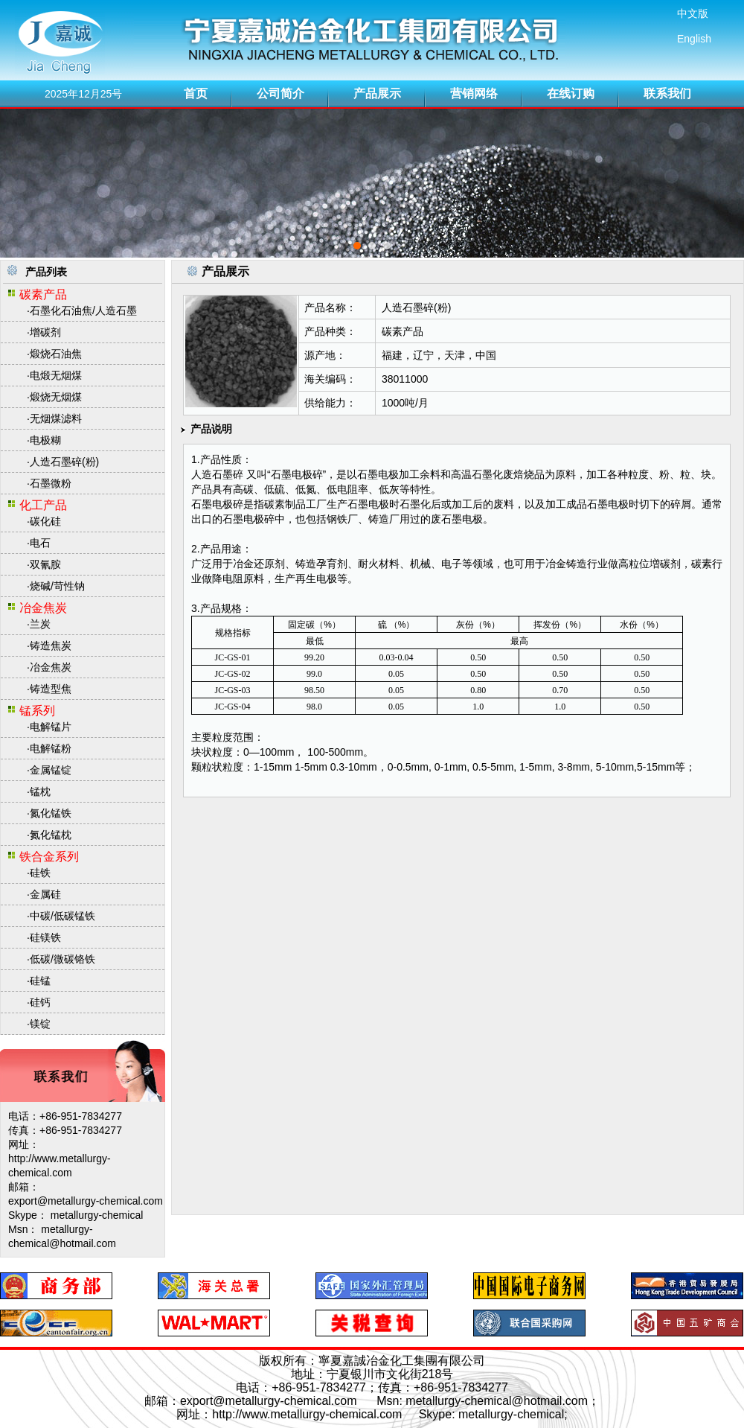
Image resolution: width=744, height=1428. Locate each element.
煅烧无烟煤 (56, 397)
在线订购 (570, 93)
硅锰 (40, 980)
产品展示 (377, 93)
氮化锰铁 (50, 813)
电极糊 (45, 440)
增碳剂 (45, 332)
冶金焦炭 (43, 608)
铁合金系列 (49, 856)
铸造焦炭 (50, 645)
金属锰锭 (50, 770)
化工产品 (43, 505)
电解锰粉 (50, 748)
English (694, 39)
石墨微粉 (50, 483)
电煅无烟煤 (56, 375)
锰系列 (37, 710)
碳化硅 (45, 521)
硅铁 (40, 873)
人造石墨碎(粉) (64, 462)
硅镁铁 (45, 937)
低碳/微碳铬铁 (62, 959)
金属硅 (45, 894)
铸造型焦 (50, 689)
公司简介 (280, 93)
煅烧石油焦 (56, 354)
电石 (40, 543)
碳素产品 (43, 294)
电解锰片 (50, 727)
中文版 (692, 13)
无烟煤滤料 (56, 418)
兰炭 (40, 624)
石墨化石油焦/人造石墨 (83, 310)
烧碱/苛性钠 (57, 586)
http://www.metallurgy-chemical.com (307, 1414)
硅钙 (40, 1002)
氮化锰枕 (50, 835)
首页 (196, 93)
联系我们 (667, 93)
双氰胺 (45, 564)
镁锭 (40, 1024)
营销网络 (474, 93)
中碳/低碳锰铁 (62, 916)
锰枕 (40, 791)
